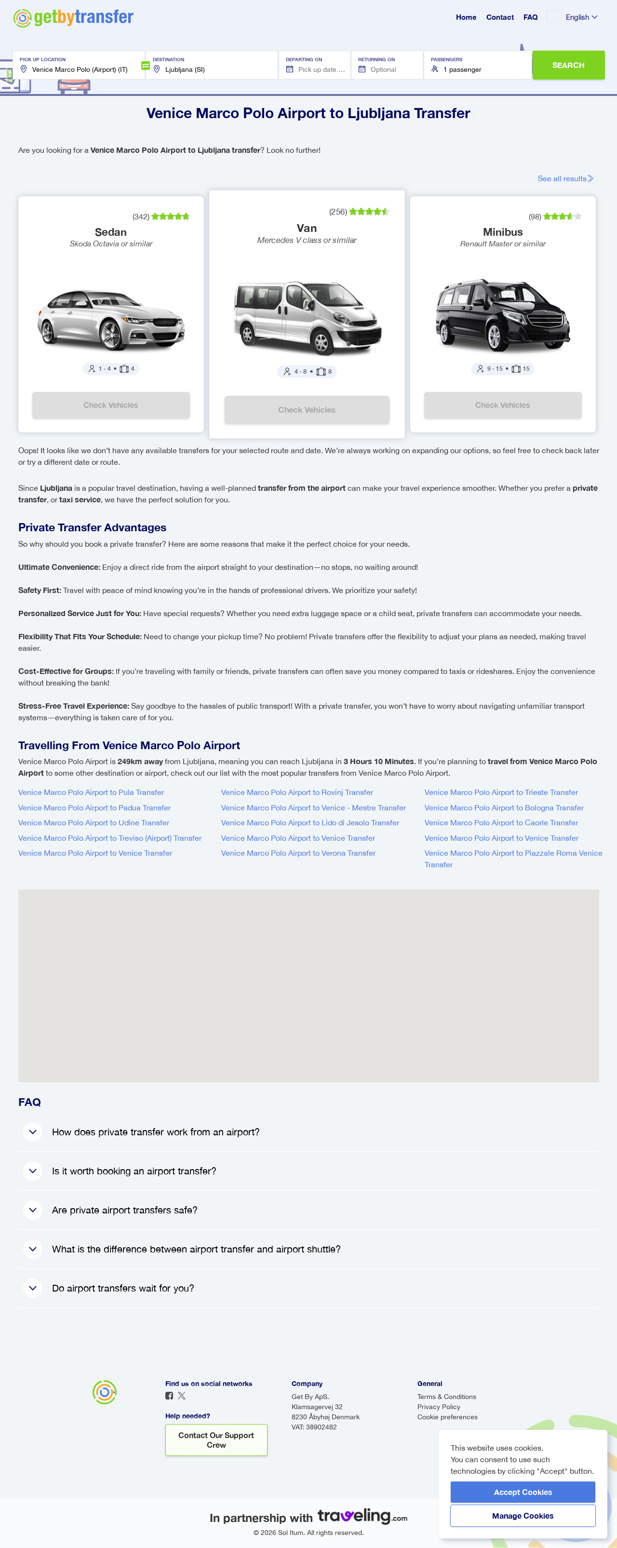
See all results (566, 178)
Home (466, 17)
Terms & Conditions (446, 1397)
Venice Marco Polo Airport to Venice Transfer (298, 838)
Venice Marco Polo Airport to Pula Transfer (91, 792)
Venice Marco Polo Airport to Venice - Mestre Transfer (313, 808)
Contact (500, 17)
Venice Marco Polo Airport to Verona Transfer (298, 853)
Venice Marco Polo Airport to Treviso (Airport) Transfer (109, 838)
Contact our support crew (216, 1440)
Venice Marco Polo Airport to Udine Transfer (93, 823)
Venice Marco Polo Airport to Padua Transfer (94, 808)
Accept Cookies (523, 1491)
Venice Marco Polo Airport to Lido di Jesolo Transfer (310, 823)
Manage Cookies (523, 1515)
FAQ (530, 17)
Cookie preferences (447, 1417)
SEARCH (568, 64)
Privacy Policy (438, 1407)
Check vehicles (110, 405)
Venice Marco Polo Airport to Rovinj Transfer (297, 792)
